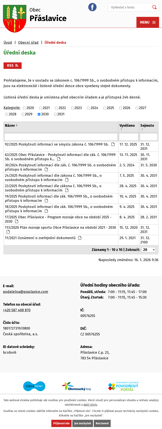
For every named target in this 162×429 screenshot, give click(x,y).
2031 (60, 114)
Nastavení (102, 423)
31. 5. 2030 (148, 165)
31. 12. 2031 (145, 146)
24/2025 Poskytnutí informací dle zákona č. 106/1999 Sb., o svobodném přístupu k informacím (53, 177)
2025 (110, 108)
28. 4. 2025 (128, 186)
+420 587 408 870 (16, 310)
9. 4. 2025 (127, 207)
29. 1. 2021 (128, 238)
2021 (46, 108)
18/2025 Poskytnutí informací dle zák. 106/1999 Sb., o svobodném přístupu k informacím (59, 209)
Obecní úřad (28, 42)
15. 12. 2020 (129, 227)
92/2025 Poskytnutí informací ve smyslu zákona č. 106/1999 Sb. (59, 144)
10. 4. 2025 (128, 196)
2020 (30, 108)
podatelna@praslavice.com (25, 292)
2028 (12, 114)
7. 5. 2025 (127, 175)
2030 (45, 114)
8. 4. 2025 (127, 217)
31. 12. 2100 (145, 240)
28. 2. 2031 (148, 217)
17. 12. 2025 (128, 144)
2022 (62, 108)
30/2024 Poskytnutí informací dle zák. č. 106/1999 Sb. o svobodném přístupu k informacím (60, 167)
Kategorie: (12, 108)
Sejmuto (147, 125)
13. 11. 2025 (128, 155)
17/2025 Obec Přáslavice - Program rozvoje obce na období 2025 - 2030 (58, 219)
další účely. (90, 404)
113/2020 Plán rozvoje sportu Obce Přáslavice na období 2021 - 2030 (60, 229)
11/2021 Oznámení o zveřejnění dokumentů (43, 238)
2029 (28, 114)
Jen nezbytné (82, 423)
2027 (142, 108)
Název (10, 125)
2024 (94, 108)
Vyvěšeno (127, 125)
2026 (126, 108)
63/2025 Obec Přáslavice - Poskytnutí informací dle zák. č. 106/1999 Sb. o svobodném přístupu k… (60, 157)
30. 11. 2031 (145, 157)
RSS (12, 65)
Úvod (8, 42)
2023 (78, 108)
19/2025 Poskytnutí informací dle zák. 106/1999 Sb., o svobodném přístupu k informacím (59, 198)
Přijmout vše (61, 423)
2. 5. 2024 (127, 165)
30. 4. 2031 (148, 175)
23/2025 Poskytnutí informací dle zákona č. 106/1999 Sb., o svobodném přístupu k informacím (53, 188)
